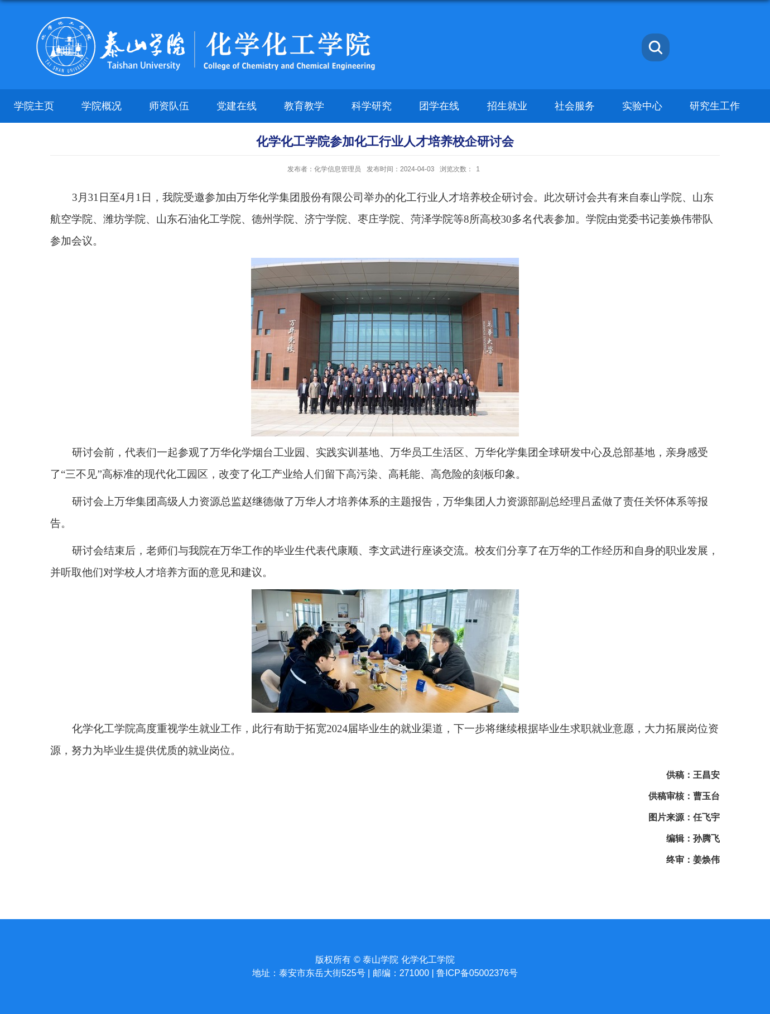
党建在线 (236, 106)
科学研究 (372, 106)
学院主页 (34, 106)
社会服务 (575, 106)
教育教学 (304, 106)
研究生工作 (715, 106)
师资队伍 (169, 106)
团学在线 (439, 106)
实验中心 (642, 106)
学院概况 (101, 106)
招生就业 (507, 106)
